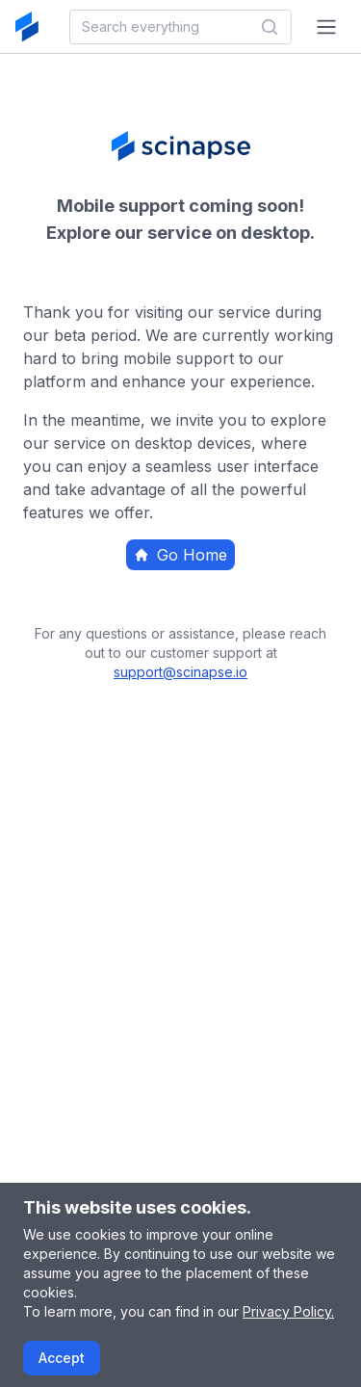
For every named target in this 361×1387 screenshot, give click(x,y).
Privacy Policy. (288, 1311)
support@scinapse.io (180, 672)
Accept (62, 1357)
